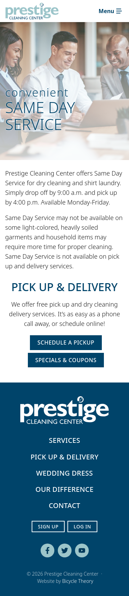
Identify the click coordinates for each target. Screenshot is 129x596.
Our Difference (64, 489)
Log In (82, 526)
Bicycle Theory (77, 581)
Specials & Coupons (66, 360)
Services (64, 440)
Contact (64, 505)
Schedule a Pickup (65, 342)
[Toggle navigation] (110, 11)
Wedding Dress (64, 473)
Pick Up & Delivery (65, 456)
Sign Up (48, 526)
